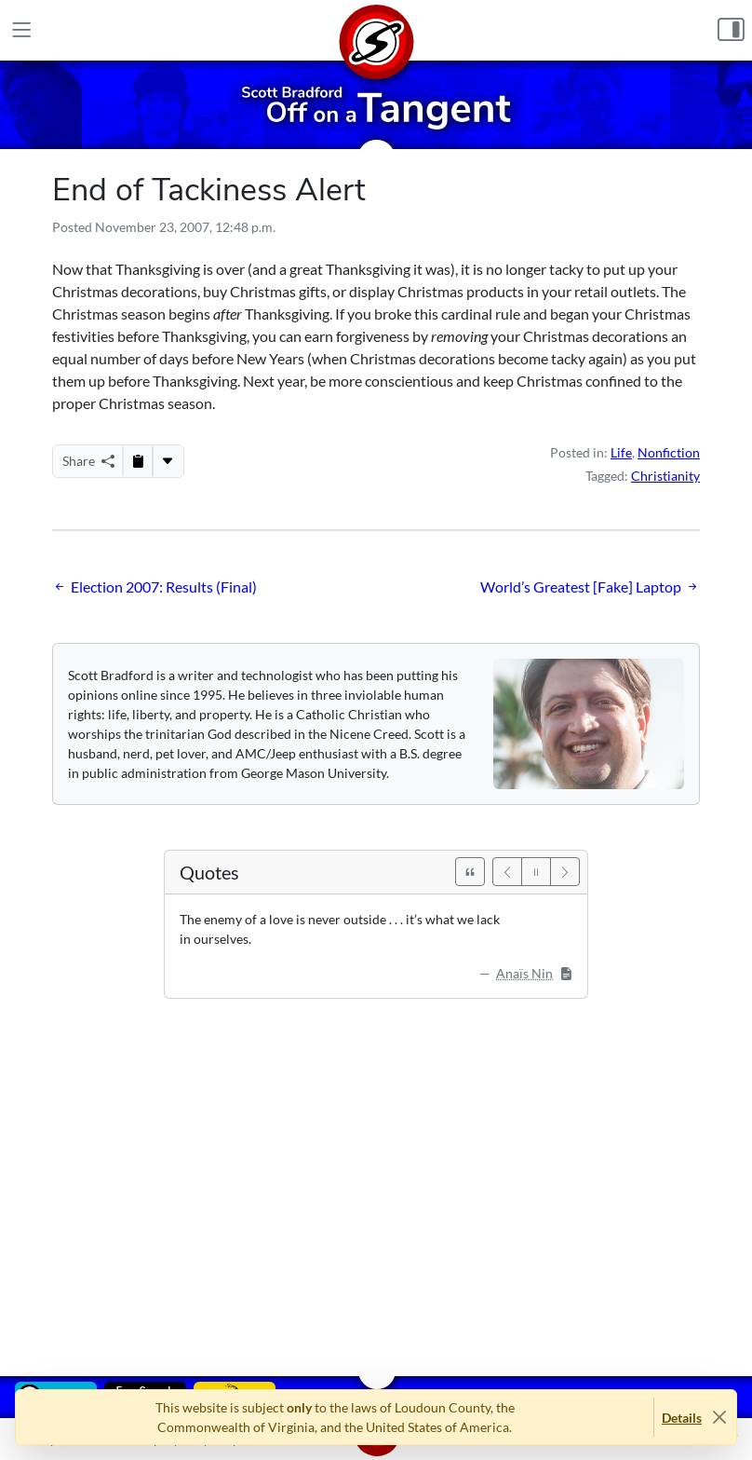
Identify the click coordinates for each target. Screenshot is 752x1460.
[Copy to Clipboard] (138, 461)
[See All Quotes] (470, 871)
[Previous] (507, 871)
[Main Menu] (21, 30)
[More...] (167, 461)
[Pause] (536, 871)
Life (621, 452)
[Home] (376, 30)
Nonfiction (669, 452)
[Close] (719, 1417)
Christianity (665, 476)
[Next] (565, 871)
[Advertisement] (376, 1174)
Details (682, 1418)
